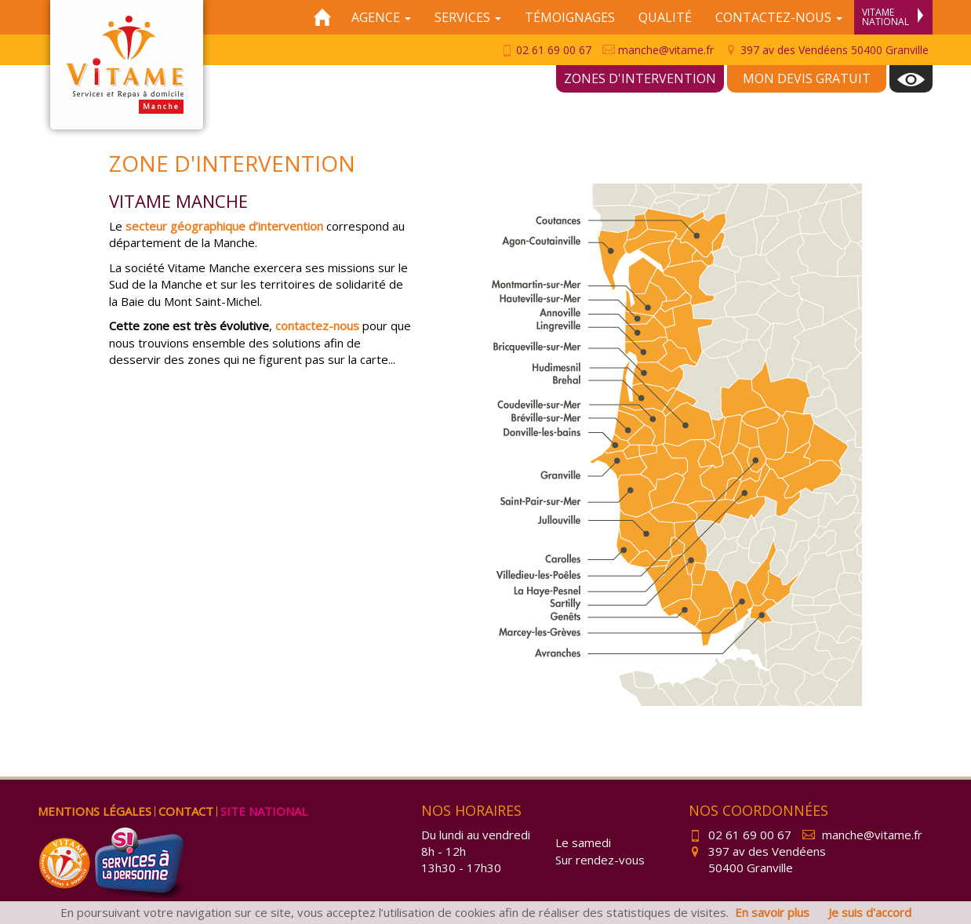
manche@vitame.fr (658, 49)
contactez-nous (317, 325)
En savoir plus (772, 912)
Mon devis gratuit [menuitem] (807, 78)
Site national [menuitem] (263, 811)
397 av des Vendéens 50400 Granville (827, 49)
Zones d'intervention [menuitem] (640, 78)
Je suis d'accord (869, 912)
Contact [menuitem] (185, 811)
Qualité (665, 17)
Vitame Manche (126, 64)
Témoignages (570, 17)
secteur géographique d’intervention (224, 226)
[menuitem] (911, 79)
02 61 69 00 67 (545, 49)
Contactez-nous (778, 17)
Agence (381, 17)
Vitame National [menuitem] (892, 16)
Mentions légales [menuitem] (94, 811)
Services (468, 17)
